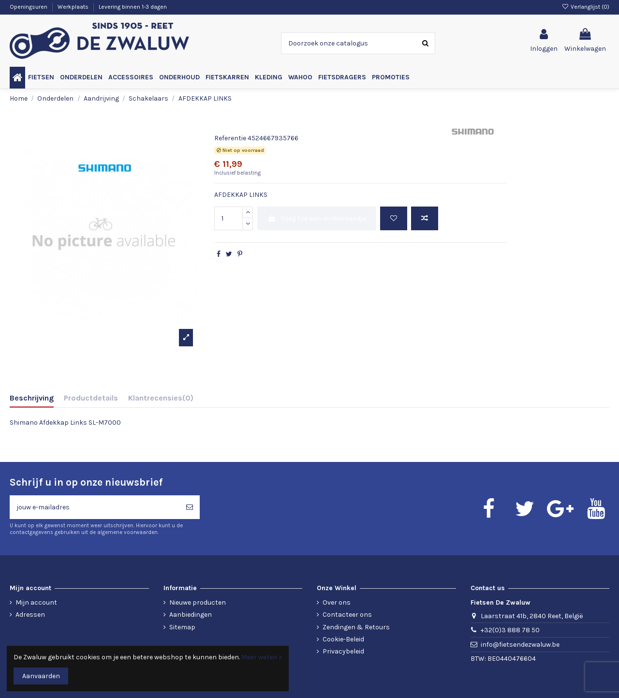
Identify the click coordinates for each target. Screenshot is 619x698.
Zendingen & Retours (356, 627)
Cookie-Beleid (343, 639)
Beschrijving (32, 397)
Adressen (30, 614)
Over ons (337, 602)
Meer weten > (261, 657)
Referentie (230, 138)
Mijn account (36, 602)
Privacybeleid (343, 651)
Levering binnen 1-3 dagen (133, 6)
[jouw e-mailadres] (94, 507)
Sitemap (182, 627)
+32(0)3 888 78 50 (510, 630)
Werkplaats (74, 6)
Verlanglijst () (585, 6)
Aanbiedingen (190, 614)
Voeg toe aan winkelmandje (316, 218)
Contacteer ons (347, 614)
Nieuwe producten (197, 602)
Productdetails (91, 397)
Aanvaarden (41, 676)
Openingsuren (29, 6)
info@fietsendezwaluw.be (520, 644)
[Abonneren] (189, 507)
